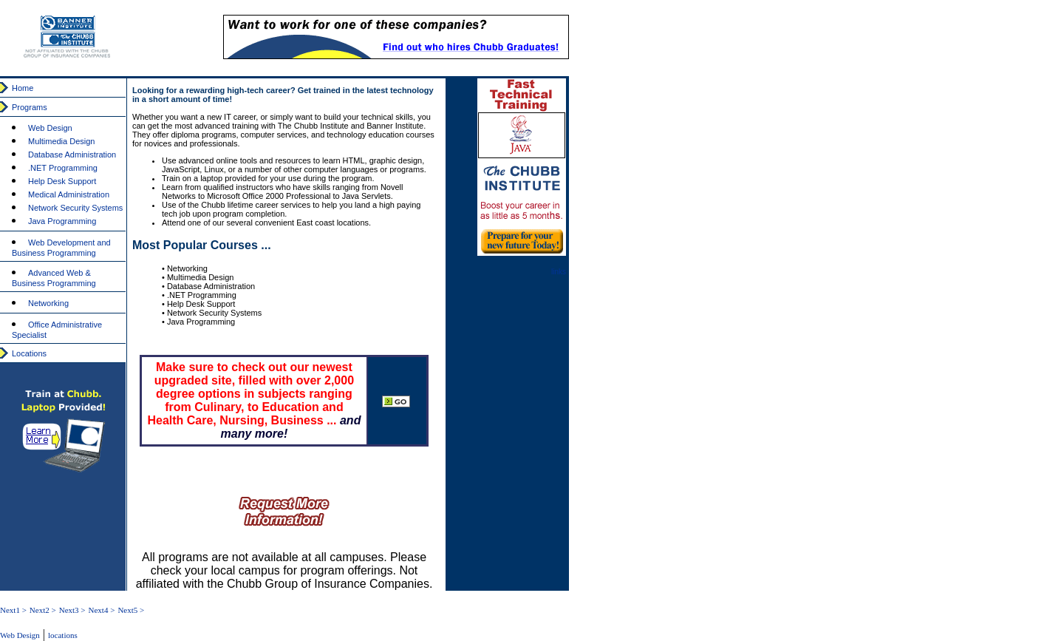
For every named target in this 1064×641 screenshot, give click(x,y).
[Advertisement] (932, 125)
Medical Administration (68, 194)
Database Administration (72, 154)
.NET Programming (63, 167)
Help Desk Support (62, 181)
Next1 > (13, 610)
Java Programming (62, 221)
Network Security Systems (75, 207)
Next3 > (72, 610)
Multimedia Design (61, 141)
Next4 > (102, 610)
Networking (48, 303)
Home (22, 88)
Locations (29, 353)
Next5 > (130, 610)
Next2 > (43, 610)
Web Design (50, 127)
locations (63, 635)
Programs (29, 107)
